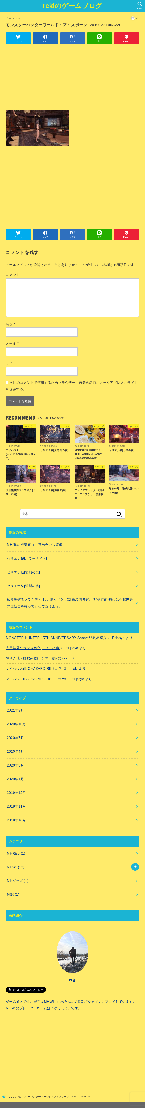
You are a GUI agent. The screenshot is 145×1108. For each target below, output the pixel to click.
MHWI (15, 867)
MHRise (16, 853)
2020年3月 (15, 765)
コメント (13, 274)
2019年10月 (16, 820)
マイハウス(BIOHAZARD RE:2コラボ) (36, 668)
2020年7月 (15, 738)
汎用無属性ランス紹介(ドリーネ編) (33, 648)
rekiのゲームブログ (72, 5)
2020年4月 (15, 751)
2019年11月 (16, 806)
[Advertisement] (72, 77)
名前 (10, 324)
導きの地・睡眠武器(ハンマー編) (31, 658)
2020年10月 (16, 724)
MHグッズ (17, 881)
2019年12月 (16, 792)
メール (12, 343)
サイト (11, 363)
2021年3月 (15, 710)
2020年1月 (15, 779)
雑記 (13, 894)
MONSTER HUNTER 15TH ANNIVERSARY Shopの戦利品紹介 (56, 638)
